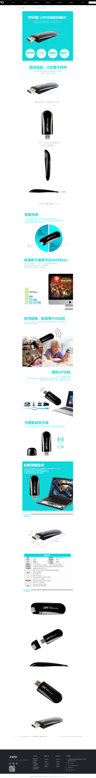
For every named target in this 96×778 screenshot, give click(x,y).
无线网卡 (23, 7)
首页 (18, 7)
